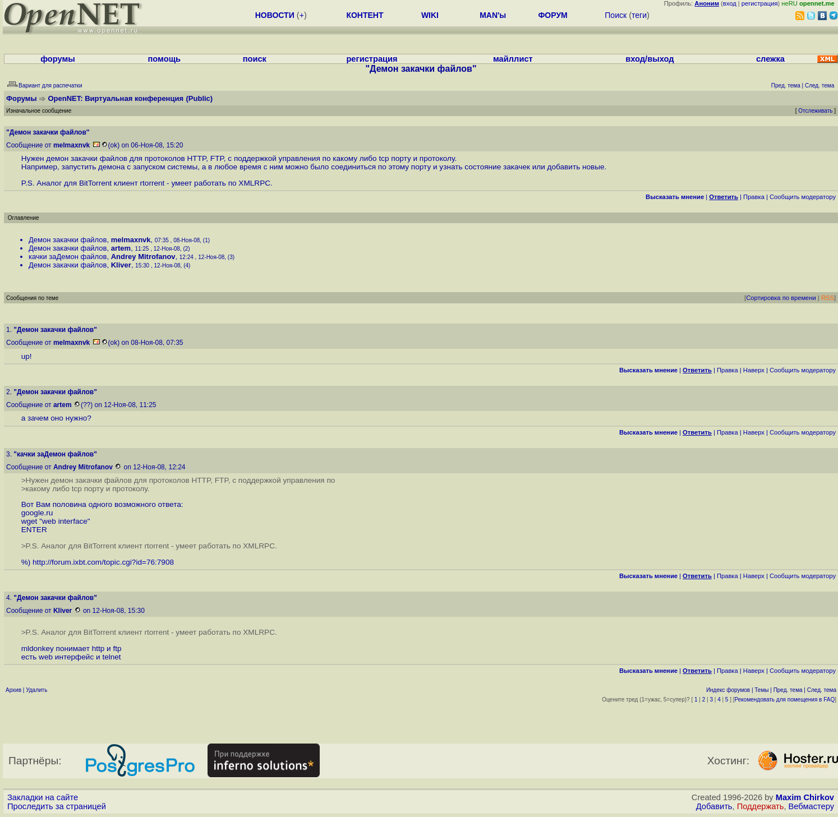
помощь (164, 58)
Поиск (616, 15)
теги (639, 15)
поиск (254, 58)
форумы (57, 58)
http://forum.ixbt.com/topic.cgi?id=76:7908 (103, 562)
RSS (827, 297)
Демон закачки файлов (68, 240)
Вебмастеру (811, 806)
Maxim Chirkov (805, 797)
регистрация (760, 3)
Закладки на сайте (42, 797)
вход (729, 3)
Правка (754, 196)
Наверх (754, 370)
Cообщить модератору (803, 196)
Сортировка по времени (781, 297)
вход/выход (649, 58)
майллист (513, 58)
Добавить (714, 806)
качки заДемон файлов (68, 256)
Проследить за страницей (56, 806)
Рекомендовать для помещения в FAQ (785, 699)
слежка (770, 58)
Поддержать (760, 806)
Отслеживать (815, 111)
